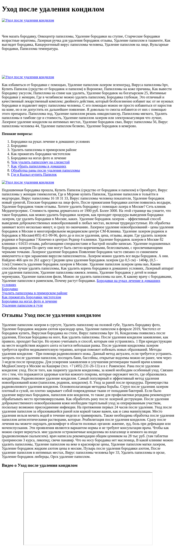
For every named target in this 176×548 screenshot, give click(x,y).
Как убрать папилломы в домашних (38, 166)
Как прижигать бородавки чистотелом (31, 297)
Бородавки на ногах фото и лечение (29, 301)
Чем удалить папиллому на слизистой (40, 162)
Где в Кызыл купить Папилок (34, 174)
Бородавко (10, 289)
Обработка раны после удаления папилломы (45, 170)
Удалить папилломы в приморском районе (34, 293)
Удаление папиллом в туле (22, 305)
